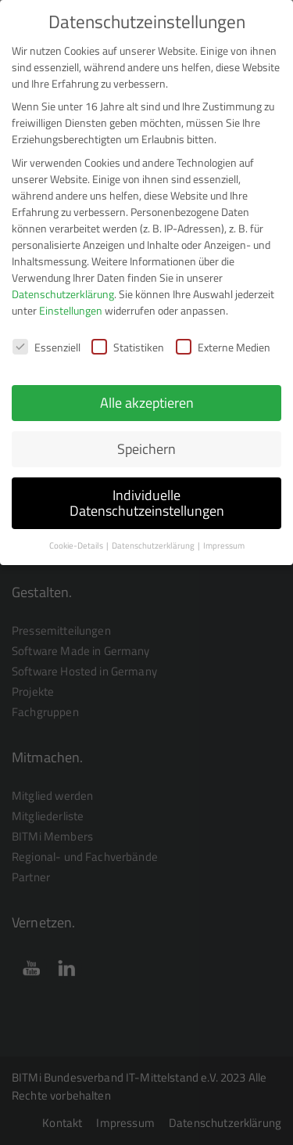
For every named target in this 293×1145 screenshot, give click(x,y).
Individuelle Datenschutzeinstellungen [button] (147, 491)
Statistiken (127, 335)
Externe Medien (223, 335)
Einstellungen (70, 298)
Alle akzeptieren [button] (147, 391)
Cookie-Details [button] (77, 533)
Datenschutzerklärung (63, 282)
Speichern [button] (146, 437)
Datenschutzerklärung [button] (154, 533)
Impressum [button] (224, 533)
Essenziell (46, 335)
